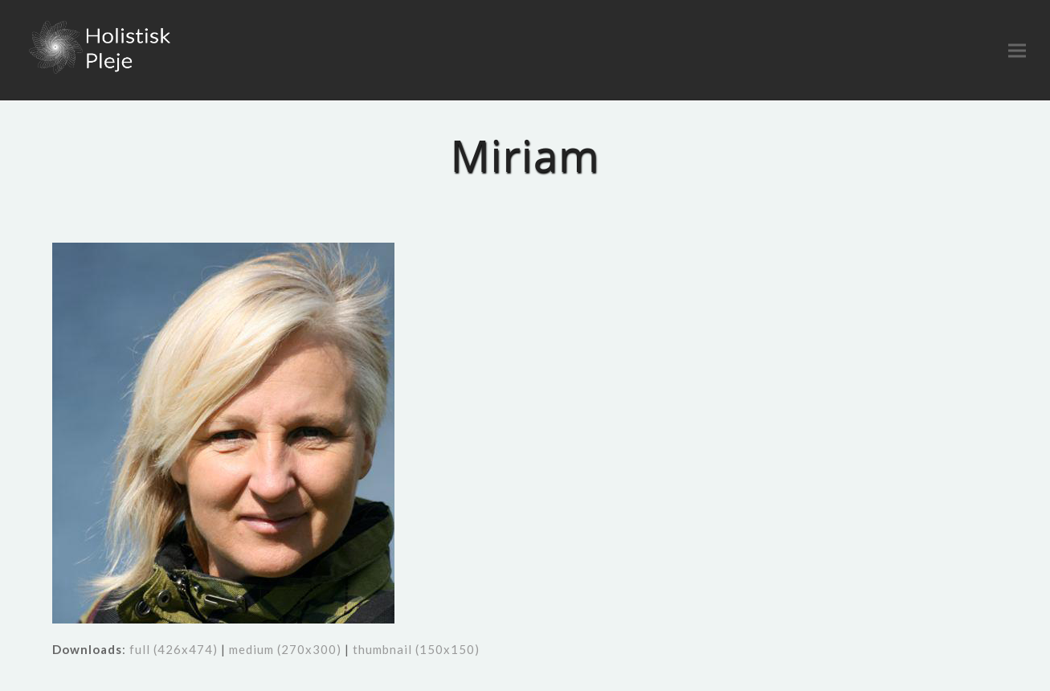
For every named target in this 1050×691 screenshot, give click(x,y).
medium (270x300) (285, 649)
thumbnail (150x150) (416, 649)
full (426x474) (173, 649)
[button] (1017, 50)
